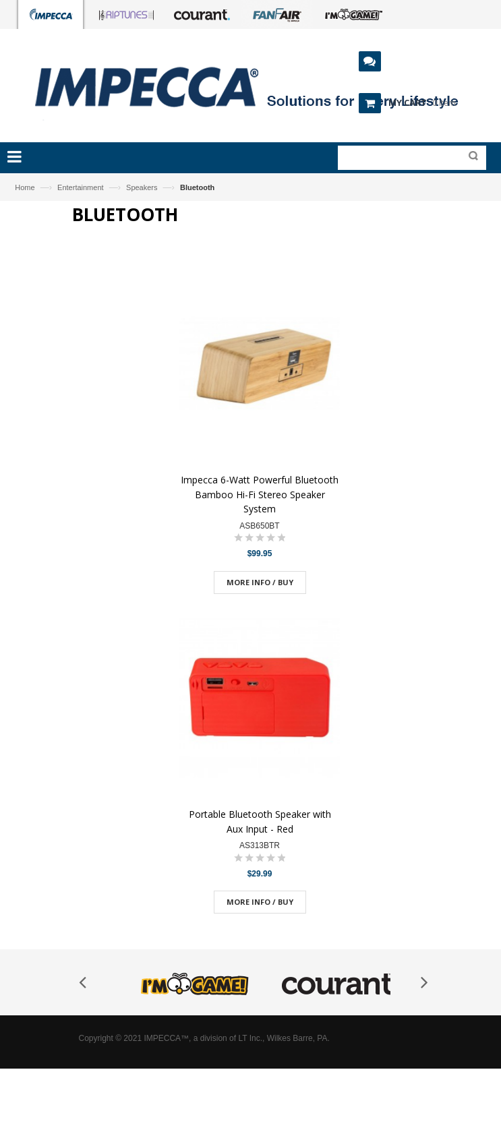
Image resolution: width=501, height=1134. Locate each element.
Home (24, 187)
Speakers (141, 187)
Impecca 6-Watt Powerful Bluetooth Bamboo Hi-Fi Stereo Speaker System (259, 494)
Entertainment (80, 187)
